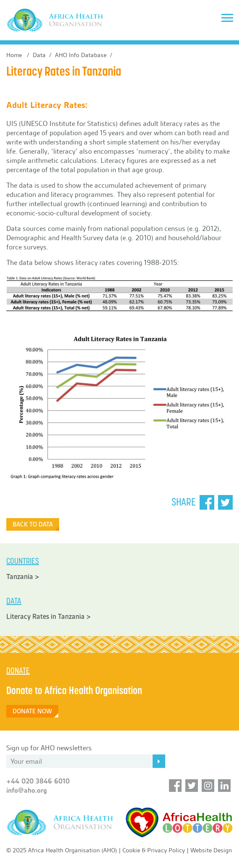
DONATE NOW (32, 711)
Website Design (211, 850)
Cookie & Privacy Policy (153, 850)
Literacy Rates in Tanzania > (48, 616)
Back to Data (33, 524)
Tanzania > (22, 576)
